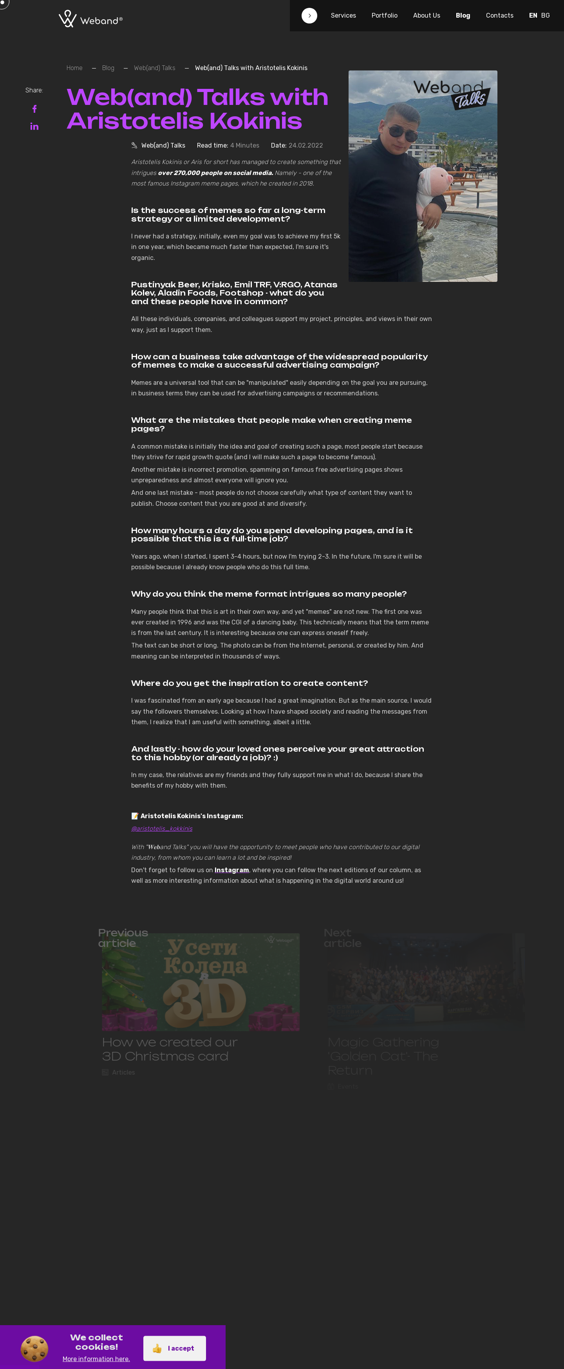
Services (343, 15)
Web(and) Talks (154, 68)
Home (75, 68)
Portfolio (385, 15)
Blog (463, 15)
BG (545, 15)
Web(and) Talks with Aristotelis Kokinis (251, 68)
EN (533, 15)
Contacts (499, 15)
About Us (426, 15)
